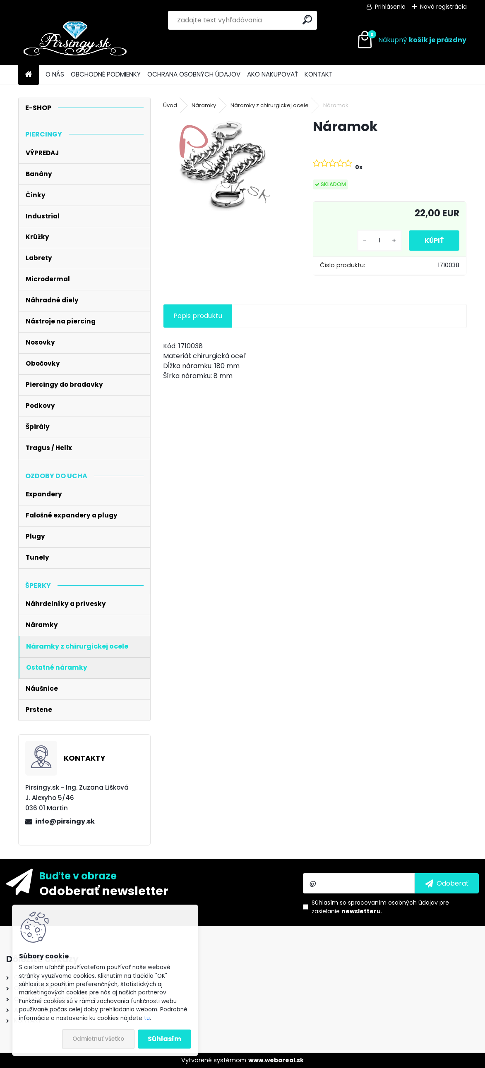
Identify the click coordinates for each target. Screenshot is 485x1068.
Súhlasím (164, 1039)
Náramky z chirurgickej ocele (269, 105)
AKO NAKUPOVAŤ (272, 74)
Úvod (170, 105)
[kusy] (377, 240)
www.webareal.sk (276, 1060)
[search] (307, 19)
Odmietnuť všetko (98, 1039)
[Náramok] (224, 164)
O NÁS (55, 74)
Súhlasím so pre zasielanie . (380, 906)
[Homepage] (28, 74)
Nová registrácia (443, 6)
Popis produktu (197, 316)
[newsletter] (446, 883)
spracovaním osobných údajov (393, 902)
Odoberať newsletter (103, 890)
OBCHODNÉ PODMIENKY (106, 74)
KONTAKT (319, 74)
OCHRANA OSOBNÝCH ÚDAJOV (193, 74)
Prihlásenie (390, 6)
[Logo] (75, 40)
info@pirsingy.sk (65, 821)
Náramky (204, 105)
